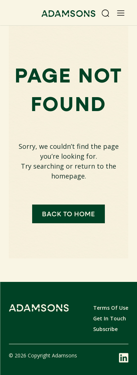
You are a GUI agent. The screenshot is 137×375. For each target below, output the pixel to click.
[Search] (105, 13)
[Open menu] (120, 13)
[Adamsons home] (68, 14)
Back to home (68, 213)
